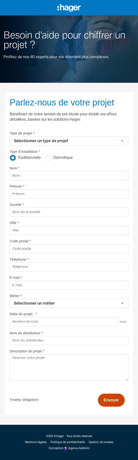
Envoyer (111, 400)
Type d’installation (25, 151)
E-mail (16, 277)
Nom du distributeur (26, 333)
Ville (14, 223)
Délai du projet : (23, 314)
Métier (16, 296)
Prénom (17, 186)
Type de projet (22, 133)
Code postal (20, 241)
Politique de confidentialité (68, 442)
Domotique (59, 158)
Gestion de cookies (101, 442)
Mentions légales (36, 442)
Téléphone (19, 259)
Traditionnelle (25, 158)
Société (17, 205)
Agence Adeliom (78, 448)
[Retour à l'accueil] (3, 65)
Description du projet (27, 351)
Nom (14, 168)
